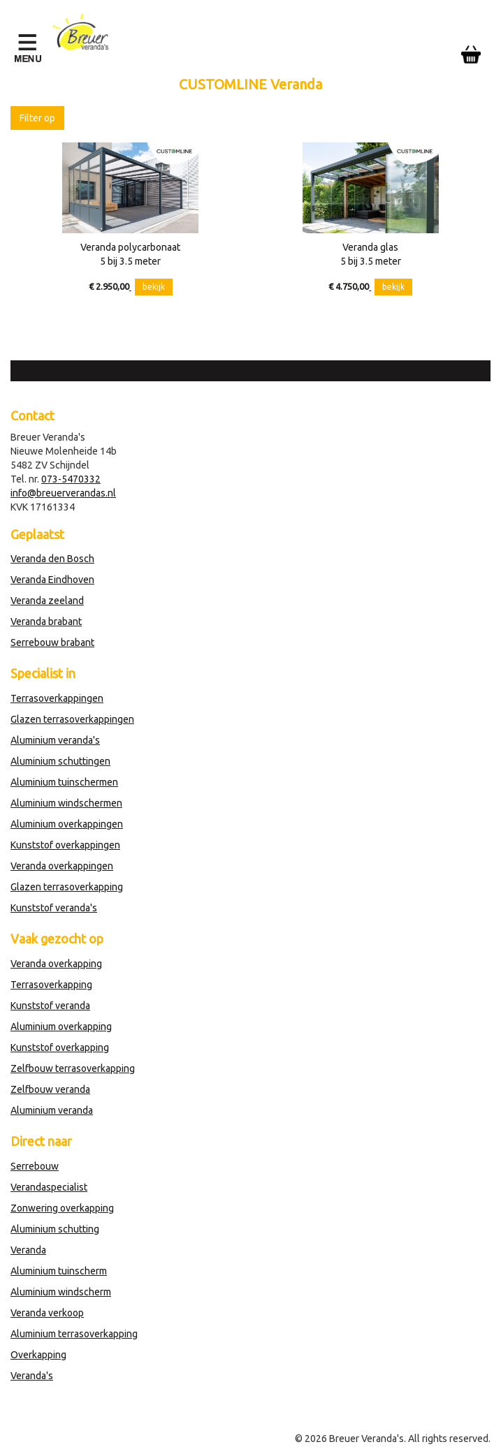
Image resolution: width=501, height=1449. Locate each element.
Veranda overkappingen (61, 865)
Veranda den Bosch (52, 558)
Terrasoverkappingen (56, 698)
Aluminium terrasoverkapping (74, 1333)
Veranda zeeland (47, 600)
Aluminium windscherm (60, 1291)
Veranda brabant (46, 621)
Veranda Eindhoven (52, 579)
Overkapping (38, 1354)
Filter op (37, 118)
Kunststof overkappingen (65, 845)
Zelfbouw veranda (50, 1089)
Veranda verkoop (47, 1312)
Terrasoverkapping (51, 984)
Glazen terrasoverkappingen (72, 719)
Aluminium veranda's (55, 740)
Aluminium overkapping (61, 1026)
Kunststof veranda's (53, 907)
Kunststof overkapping (59, 1047)
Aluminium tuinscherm (58, 1271)
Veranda (28, 1250)
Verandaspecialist (48, 1187)
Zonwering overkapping (62, 1208)
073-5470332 (71, 479)
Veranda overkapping (56, 963)
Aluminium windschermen (66, 803)
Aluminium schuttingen (60, 761)
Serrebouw (34, 1166)
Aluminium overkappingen (66, 824)
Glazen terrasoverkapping (66, 886)
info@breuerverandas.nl (63, 493)
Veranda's (31, 1375)
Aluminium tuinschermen (64, 782)
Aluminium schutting (54, 1229)
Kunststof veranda (50, 1005)
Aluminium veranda (51, 1110)
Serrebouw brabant (52, 642)
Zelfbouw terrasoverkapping (72, 1068)
